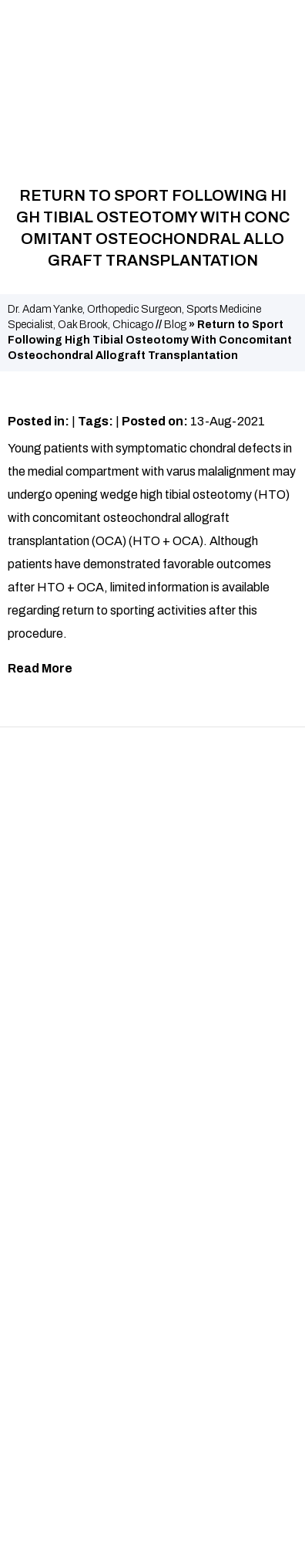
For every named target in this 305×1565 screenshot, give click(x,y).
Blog (175, 324)
